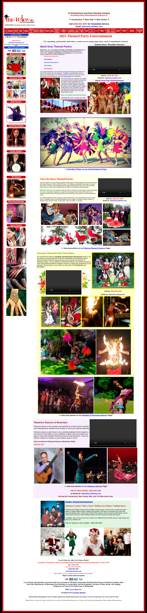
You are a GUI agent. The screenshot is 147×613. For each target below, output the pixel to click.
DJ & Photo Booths (77, 30)
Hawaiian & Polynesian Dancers (94, 415)
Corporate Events (118, 31)
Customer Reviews (79, 592)
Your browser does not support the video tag (109, 60)
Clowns (96, 30)
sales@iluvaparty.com (73, 571)
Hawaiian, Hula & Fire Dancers (36, 30)
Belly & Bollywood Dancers (41, 30)
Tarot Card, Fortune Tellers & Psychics (56, 31)
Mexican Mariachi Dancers (94, 248)
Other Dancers (52, 31)
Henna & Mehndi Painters (113, 31)
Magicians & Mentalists (91, 30)
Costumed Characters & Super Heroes (71, 30)
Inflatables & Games (102, 31)
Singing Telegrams (26, 31)
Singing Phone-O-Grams (31, 31)
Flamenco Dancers (47, 31)
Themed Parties (16, 31)
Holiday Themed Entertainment (79, 502)
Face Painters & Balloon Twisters (108, 31)
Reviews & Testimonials (10, 31)
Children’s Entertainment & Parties (64, 30)
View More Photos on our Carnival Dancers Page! (86, 169)
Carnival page (67, 76)
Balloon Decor (87, 31)
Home (5, 30)
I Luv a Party (73, 589)
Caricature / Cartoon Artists (82, 30)
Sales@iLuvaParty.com (92, 26)
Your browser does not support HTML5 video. (63, 282)
